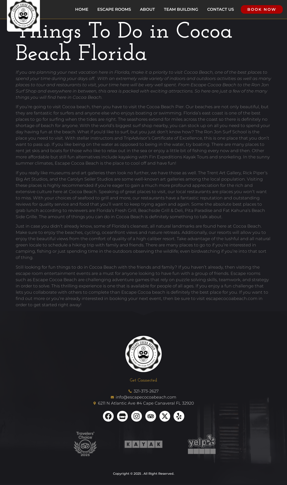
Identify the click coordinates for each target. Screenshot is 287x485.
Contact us (220, 10)
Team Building (181, 10)
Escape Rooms (114, 10)
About (147, 10)
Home (81, 10)
